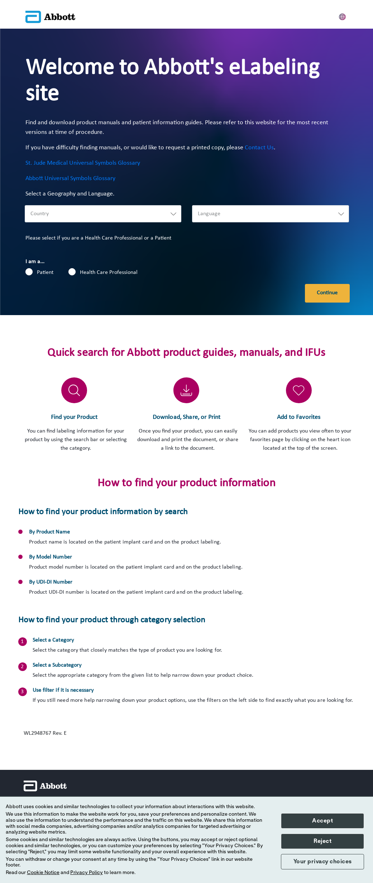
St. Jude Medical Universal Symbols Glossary (82, 163)
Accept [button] (322, 821)
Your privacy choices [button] (322, 861)
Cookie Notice (43, 872)
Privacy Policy (86, 872)
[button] (342, 15)
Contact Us (259, 147)
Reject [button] (322, 841)
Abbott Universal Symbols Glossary (70, 178)
